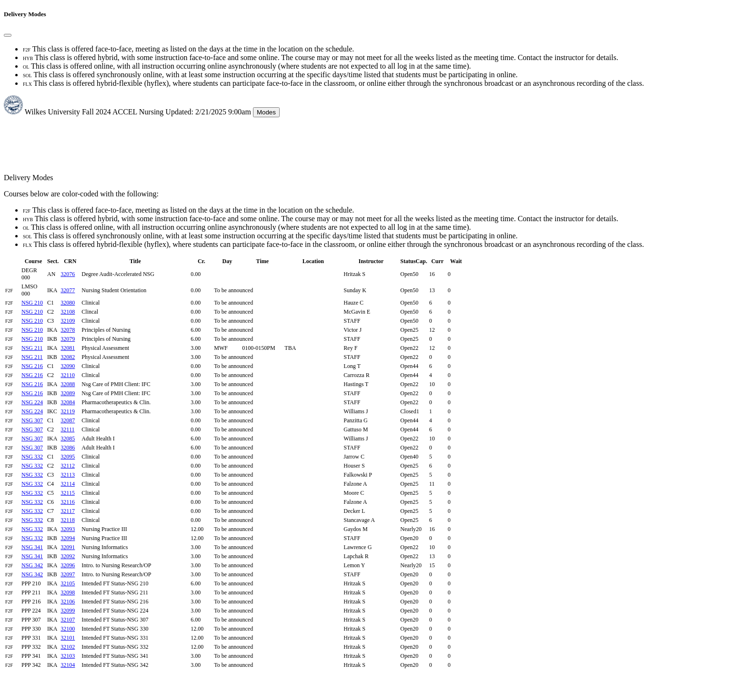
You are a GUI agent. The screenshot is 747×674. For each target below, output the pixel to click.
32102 (68, 646)
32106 (68, 601)
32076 (68, 274)
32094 (68, 538)
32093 (68, 529)
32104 (68, 665)
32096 (68, 565)
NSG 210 (32, 302)
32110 (68, 375)
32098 (68, 592)
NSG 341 (32, 547)
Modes (266, 112)
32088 (68, 384)
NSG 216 (32, 366)
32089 (68, 393)
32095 (68, 456)
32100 (68, 628)
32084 (68, 402)
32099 (68, 610)
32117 (68, 511)
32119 (68, 411)
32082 (68, 357)
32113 (68, 474)
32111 (67, 429)
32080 (68, 302)
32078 (68, 330)
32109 (68, 320)
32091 (68, 547)
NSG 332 (32, 456)
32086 (68, 447)
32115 (68, 493)
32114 (68, 483)
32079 (68, 339)
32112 (68, 465)
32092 (68, 556)
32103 (68, 656)
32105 (68, 583)
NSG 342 (32, 565)
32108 (68, 311)
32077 (68, 290)
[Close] (7, 35)
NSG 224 (32, 402)
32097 (68, 574)
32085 (68, 438)
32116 (68, 502)
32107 (68, 619)
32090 (68, 366)
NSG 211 (32, 348)
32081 (68, 348)
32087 (68, 420)
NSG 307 (32, 420)
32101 (68, 637)
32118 (68, 520)
